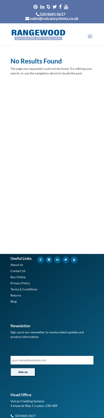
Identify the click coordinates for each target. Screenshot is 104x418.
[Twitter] (65, 259)
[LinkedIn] (57, 259)
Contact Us (18, 271)
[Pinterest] (49, 259)
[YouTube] (74, 259)
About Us (16, 265)
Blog (13, 301)
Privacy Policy (20, 283)
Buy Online (18, 277)
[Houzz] (40, 259)
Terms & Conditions (23, 289)
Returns (15, 295)
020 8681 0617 (52, 14)
